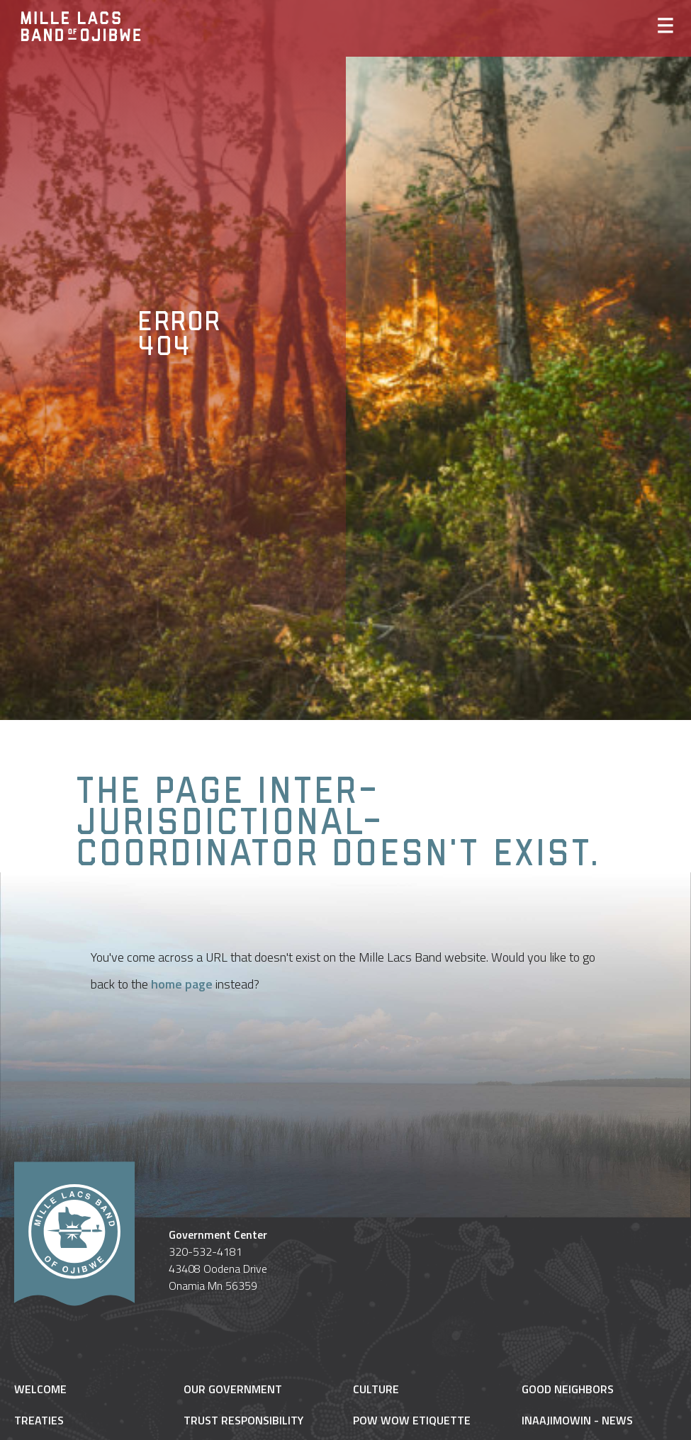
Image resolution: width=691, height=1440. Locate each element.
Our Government (233, 1388)
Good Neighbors (568, 1388)
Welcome (40, 1388)
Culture (376, 1388)
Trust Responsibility (243, 1420)
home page (182, 984)
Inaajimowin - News (577, 1420)
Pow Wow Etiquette (412, 1420)
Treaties (39, 1420)
